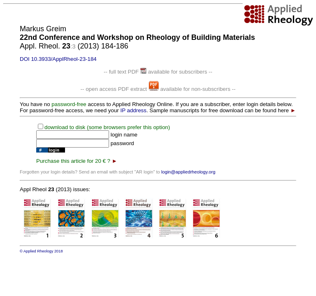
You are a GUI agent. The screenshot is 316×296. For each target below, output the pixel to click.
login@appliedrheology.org (188, 171)
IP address (133, 110)
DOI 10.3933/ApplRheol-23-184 (58, 59)
